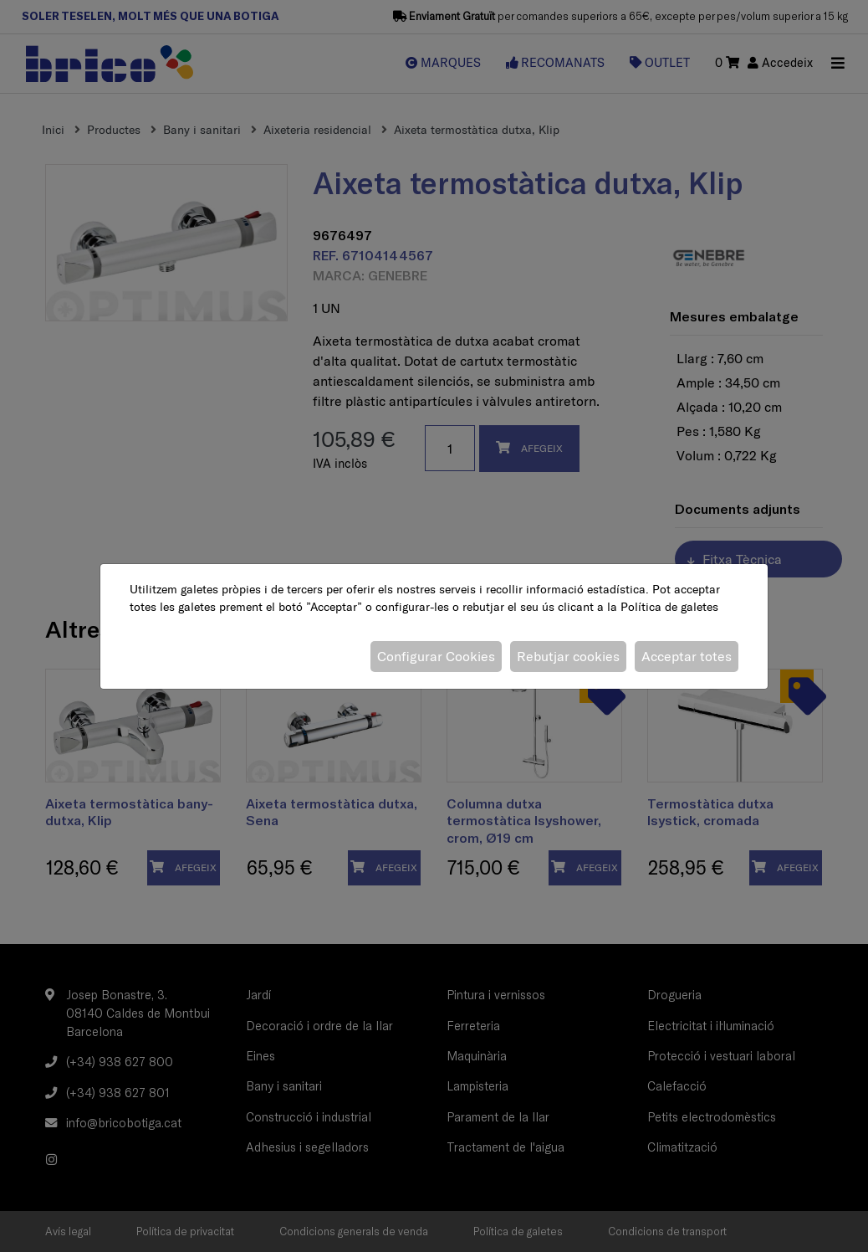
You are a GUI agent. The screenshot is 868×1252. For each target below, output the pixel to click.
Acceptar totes (686, 656)
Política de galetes (669, 606)
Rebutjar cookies (568, 656)
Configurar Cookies (436, 656)
